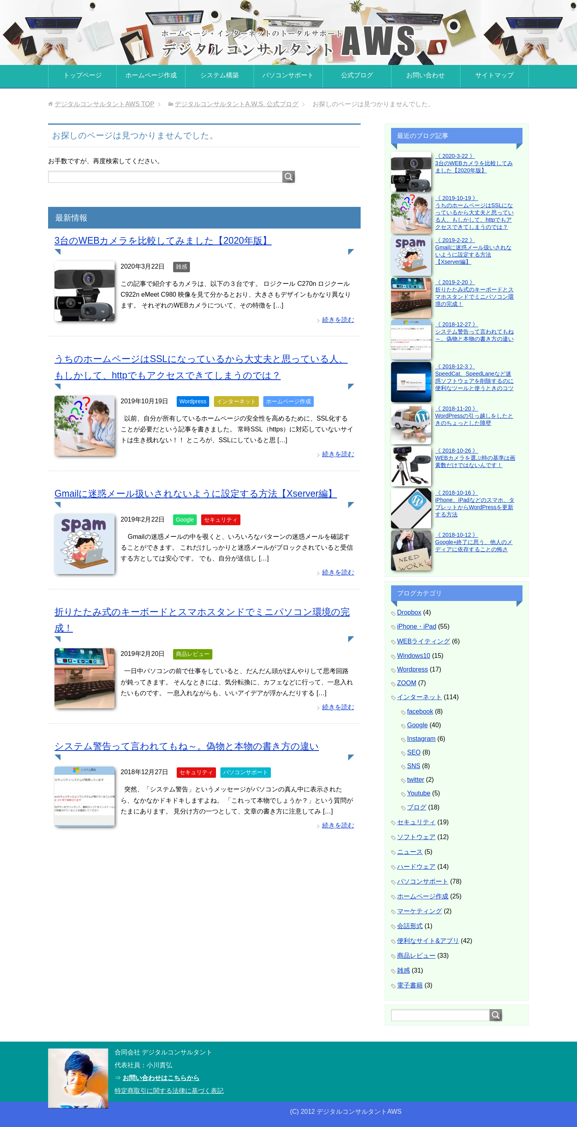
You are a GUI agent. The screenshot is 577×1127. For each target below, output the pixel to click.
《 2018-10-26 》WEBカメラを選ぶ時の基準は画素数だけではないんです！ (475, 457)
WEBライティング (423, 641)
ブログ (416, 807)
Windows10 (413, 655)
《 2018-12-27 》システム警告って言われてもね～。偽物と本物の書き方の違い (474, 331)
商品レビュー (193, 654)
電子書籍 (410, 985)
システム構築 (219, 75)
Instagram (421, 738)
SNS (413, 766)
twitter (415, 779)
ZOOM (406, 683)
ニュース (410, 851)
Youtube (418, 793)
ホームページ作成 (151, 75)
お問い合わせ (425, 75)
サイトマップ (494, 75)
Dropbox (409, 612)
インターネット (236, 401)
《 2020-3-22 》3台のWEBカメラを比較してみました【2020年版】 (474, 163)
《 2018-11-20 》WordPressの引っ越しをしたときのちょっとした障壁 (474, 415)
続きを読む (338, 319)
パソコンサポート (288, 75)
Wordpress (193, 401)
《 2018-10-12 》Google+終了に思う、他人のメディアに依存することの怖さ (473, 542)
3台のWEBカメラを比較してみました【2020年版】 (167, 240)
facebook (420, 711)
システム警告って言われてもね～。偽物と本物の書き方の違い (192, 746)
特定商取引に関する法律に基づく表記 (169, 1090)
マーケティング (419, 911)
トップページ (82, 75)
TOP (104, 104)
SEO (414, 752)
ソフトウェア (416, 837)
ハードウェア (416, 866)
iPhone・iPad (416, 626)
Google (185, 519)
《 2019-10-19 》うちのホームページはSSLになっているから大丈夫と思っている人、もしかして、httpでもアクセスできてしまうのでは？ (474, 212)
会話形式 (410, 926)
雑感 (181, 266)
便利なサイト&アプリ (428, 940)
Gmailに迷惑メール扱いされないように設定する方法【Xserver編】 (201, 493)
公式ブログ (357, 75)
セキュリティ (221, 519)
